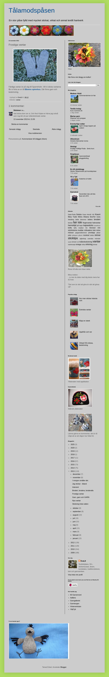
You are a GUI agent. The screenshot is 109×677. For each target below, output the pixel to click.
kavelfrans (97, 225)
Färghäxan (74, 154)
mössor (71, 233)
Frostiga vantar (78, 494)
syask (70, 242)
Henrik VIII (90, 214)
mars (75, 532)
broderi (97, 219)
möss (98, 230)
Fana (84, 214)
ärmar (95, 244)
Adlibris (73, 598)
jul (78, 225)
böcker (70, 223)
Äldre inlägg (56, 129)
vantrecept (71, 244)
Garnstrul (74, 192)
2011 (73, 546)
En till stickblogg (77, 169)
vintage (78, 244)
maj (74, 525)
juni (74, 522)
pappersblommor (81, 233)
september (77, 511)
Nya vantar (76, 501)
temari (74, 242)
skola (92, 235)
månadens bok (90, 230)
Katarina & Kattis (85, 179)
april (75, 528)
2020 (73, 448)
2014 (73, 468)
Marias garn (75, 116)
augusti (76, 515)
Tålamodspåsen (32, 10)
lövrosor (92, 228)
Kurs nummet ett (76, 111)
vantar (18, 100)
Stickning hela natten (80, 504)
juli (74, 518)
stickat (97, 235)
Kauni (97, 214)
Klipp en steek (84, 321)
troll (78, 242)
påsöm (80, 235)
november (77, 477)
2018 (73, 454)
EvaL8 (83, 561)
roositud (86, 235)
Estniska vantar (85, 310)
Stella (98, 217)
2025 (73, 444)
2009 (73, 553)
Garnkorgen (74, 603)
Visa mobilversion (35, 133)
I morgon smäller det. (80, 480)
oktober (76, 508)
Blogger (63, 667)
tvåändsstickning (85, 242)
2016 (73, 461)
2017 (73, 458)
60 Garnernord (75, 595)
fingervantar (87, 223)
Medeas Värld (75, 93)
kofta (70, 228)
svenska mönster (94, 238)
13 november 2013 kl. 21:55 (24, 119)
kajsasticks (88, 225)
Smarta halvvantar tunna (79, 141)
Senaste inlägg (15, 129)
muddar (80, 230)
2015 (73, 464)
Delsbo (79, 214)
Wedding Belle (73, 219)
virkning (89, 244)
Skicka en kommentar (19, 124)
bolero (90, 219)
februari (76, 535)
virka (83, 244)
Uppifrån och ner (85, 332)
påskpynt (75, 235)
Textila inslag (75, 109)
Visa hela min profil (75, 575)
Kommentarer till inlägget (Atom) (34, 139)
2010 (73, 549)
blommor (83, 219)
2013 (73, 471)
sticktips (73, 238)
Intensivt (75, 487)
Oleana (86, 217)
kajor (81, 225)
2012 (73, 542)
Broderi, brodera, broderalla (82, 490)
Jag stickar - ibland (79, 484)
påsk (69, 235)
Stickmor (17, 110)
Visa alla (98, 206)
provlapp (91, 233)
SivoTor (93, 217)
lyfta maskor (79, 228)
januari (75, 538)
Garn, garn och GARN (80, 497)
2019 (73, 451)
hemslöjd (72, 225)
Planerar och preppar (78, 118)
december (77, 474)
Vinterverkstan (75, 606)
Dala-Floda (72, 214)
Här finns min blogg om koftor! (79, 77)
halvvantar (96, 223)
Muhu (80, 217)
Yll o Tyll (73, 177)
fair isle (77, 222)
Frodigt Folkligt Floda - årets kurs (82, 148)
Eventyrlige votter (77, 124)
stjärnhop (83, 238)
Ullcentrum (74, 139)
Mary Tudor (72, 217)
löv (87, 228)
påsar (98, 233)
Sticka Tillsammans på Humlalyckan (83, 171)
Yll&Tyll (73, 609)
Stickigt (73, 146)
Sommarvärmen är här (87, 95)
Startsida (36, 129)
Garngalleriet (75, 601)
